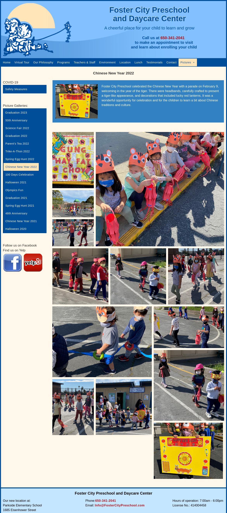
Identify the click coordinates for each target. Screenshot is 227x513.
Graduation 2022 (16, 135)
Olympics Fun (14, 190)
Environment (107, 62)
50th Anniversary (16, 120)
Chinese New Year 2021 (21, 221)
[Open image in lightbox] (73, 160)
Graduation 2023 (16, 112)
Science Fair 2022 (17, 128)
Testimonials (154, 62)
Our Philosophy (43, 62)
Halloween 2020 (15, 228)
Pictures (187, 62)
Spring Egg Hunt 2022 (19, 159)
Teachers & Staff (84, 62)
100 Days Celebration (19, 174)
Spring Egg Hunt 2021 (19, 205)
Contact (172, 62)
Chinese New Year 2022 (21, 166)
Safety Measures (16, 89)
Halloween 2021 (15, 182)
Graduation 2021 (16, 197)
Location (125, 62)
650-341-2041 (172, 38)
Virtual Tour (22, 62)
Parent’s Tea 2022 (17, 143)
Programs (63, 62)
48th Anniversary (16, 213)
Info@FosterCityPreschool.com (120, 505)
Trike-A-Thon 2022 (17, 151)
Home (7, 62)
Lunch (138, 62)
